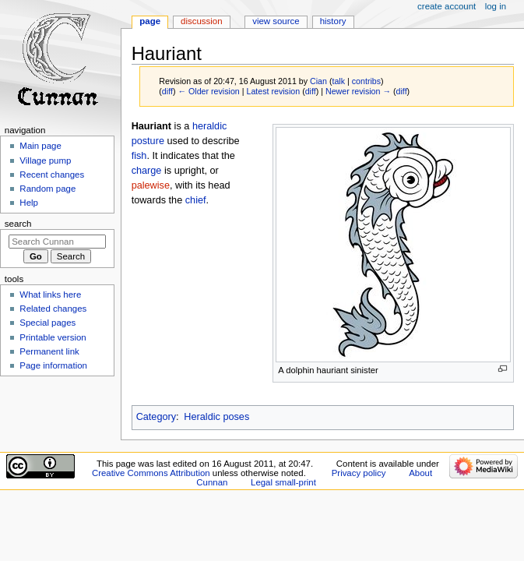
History (333, 21)
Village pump (45, 160)
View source (275, 21)
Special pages (47, 322)
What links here (50, 294)
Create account (446, 6)
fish (139, 155)
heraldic (209, 126)
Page (149, 21)
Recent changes (51, 174)
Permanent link (49, 351)
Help (28, 202)
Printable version (52, 337)
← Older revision (208, 91)
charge (147, 170)
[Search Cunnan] (57, 242)
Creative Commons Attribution (151, 473)
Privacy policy (359, 473)
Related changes (52, 308)
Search (18, 223)
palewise (151, 185)
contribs (366, 81)
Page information (53, 365)
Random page (47, 188)
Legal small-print (283, 482)
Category (156, 416)
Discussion (201, 21)
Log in (495, 6)
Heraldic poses (216, 416)
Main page (40, 145)
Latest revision (273, 91)
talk (338, 81)
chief (195, 200)
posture (148, 141)
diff (167, 91)
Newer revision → (358, 91)
